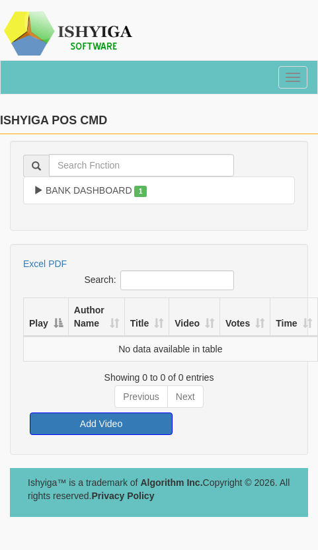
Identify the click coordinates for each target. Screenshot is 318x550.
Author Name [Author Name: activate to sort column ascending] (89, 317)
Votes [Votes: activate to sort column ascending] (237, 323)
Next (185, 396)
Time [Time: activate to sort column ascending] (286, 323)
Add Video (101, 423)
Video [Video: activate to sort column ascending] (187, 323)
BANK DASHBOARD (90, 191)
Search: (158, 280)
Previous (141, 396)
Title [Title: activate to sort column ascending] (139, 323)
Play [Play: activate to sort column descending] (38, 323)
